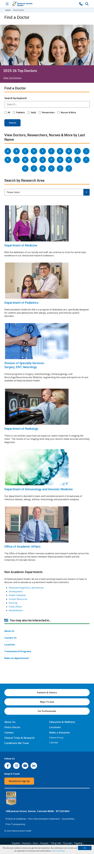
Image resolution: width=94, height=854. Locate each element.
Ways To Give (47, 701)
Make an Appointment (16, 658)
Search (12, 122)
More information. (59, 851)
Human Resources (18, 599)
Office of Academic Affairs (22, 546)
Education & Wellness (62, 722)
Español (16, 843)
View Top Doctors (12, 77)
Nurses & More (68, 112)
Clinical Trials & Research (19, 737)
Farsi (35, 843)
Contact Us (10, 637)
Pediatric (20, 112)
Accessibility (68, 818)
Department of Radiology (21, 428)
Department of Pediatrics (21, 302)
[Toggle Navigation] (7, 4)
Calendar (53, 742)
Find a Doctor (12, 727)
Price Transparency (15, 824)
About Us (9, 631)
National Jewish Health (21, 830)
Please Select (13, 192)
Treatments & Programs (17, 651)
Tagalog (78, 843)
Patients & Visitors (47, 692)
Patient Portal (56, 737)
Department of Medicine (20, 245)
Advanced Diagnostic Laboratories (26, 587)
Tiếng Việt (56, 843)
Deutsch (26, 843)
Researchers (48, 112)
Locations (9, 644)
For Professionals (47, 711)
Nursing (13, 602)
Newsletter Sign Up (19, 781)
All (9, 112)
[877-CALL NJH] (81, 4)
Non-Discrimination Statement (44, 818)
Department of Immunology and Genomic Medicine (38, 489)
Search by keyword (15, 98)
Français (44, 843)
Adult (33, 112)
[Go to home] (44, 4)
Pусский (67, 843)
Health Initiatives (17, 595)
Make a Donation (59, 732)
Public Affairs (15, 606)
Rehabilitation (16, 610)
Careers (9, 732)
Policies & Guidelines (15, 818)
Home (7, 10)
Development (15, 591)
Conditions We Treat (16, 743)
